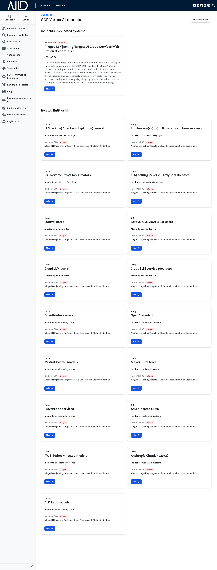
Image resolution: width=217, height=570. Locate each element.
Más (49, 89)
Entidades (46, 14)
